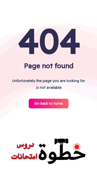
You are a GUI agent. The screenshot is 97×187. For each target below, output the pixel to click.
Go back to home (48, 103)
